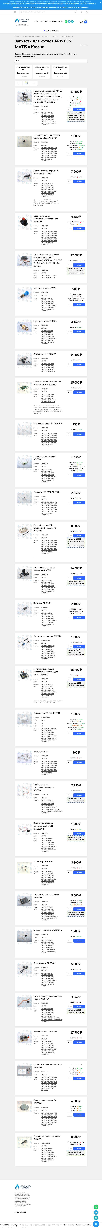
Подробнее (44, 124)
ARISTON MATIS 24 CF (48, 369)
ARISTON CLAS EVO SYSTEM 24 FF (51, 811)
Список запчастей (23, 73)
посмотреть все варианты (76, 119)
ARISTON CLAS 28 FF (47, 649)
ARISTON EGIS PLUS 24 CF (49, 121)
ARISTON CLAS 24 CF (47, 195)
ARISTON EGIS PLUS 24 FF (49, 123)
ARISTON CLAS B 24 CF (48, 850)
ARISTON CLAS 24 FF (47, 648)
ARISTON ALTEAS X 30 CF (49, 151)
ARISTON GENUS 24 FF (48, 653)
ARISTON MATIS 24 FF (48, 277)
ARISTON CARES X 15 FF (48, 736)
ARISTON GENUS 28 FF (48, 657)
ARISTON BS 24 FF (47, 114)
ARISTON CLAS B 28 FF (48, 951)
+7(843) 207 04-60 (55, 21)
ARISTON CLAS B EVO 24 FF (49, 916)
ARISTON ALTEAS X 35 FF (49, 157)
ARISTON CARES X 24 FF (48, 740)
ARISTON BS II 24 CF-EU (48, 191)
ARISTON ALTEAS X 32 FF (49, 155)
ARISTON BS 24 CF (47, 112)
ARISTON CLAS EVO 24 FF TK (50, 809)
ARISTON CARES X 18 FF (48, 738)
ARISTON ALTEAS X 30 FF (49, 153)
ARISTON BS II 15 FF (47, 116)
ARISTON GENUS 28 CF (48, 655)
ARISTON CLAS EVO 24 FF (49, 807)
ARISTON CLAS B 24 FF (48, 915)
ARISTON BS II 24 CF (47, 117)
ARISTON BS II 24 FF (47, 119)
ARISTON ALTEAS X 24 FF (49, 150)
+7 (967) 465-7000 (40, 21)
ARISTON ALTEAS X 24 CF (49, 148)
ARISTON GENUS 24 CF (48, 651)
